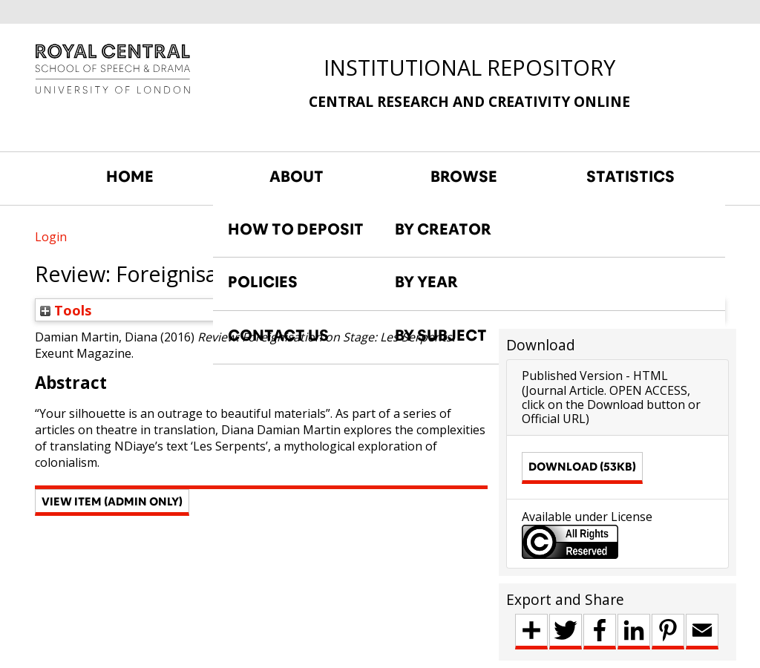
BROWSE (463, 177)
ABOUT (296, 177)
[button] (112, 502)
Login (51, 237)
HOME (130, 177)
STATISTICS (630, 177)
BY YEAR (426, 282)
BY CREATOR (443, 229)
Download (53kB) (582, 466)
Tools (66, 310)
